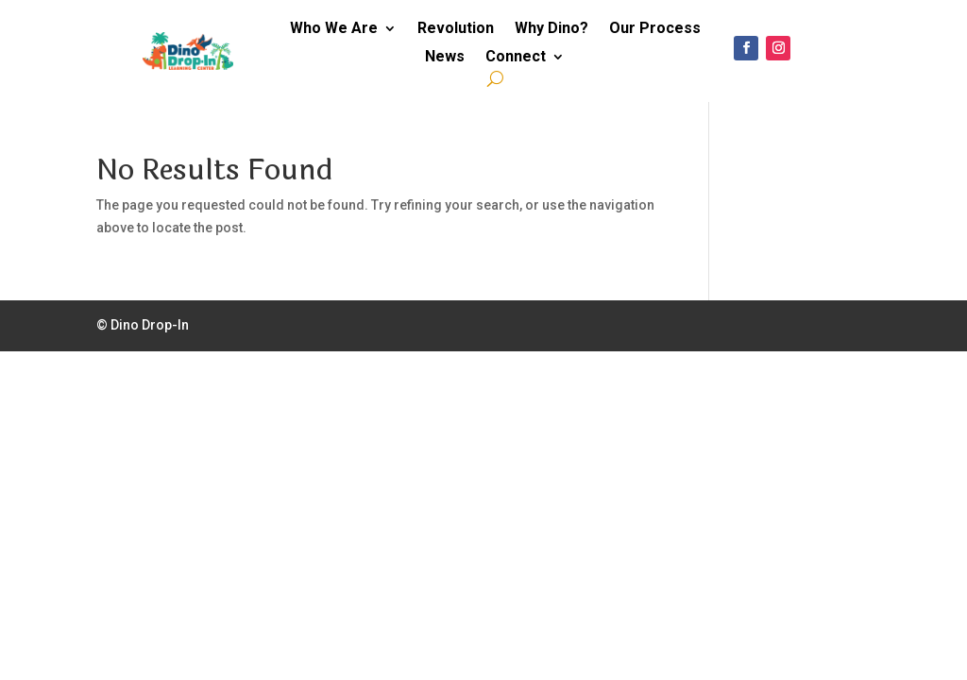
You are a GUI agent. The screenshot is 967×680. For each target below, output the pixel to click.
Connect (515, 57)
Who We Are (334, 29)
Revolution (455, 29)
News (445, 57)
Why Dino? (551, 29)
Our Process (655, 29)
